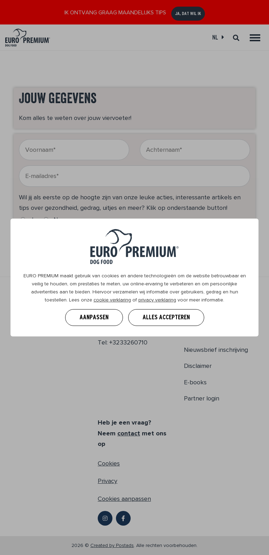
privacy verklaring (157, 300)
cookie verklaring (112, 300)
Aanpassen (94, 317)
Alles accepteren (166, 317)
